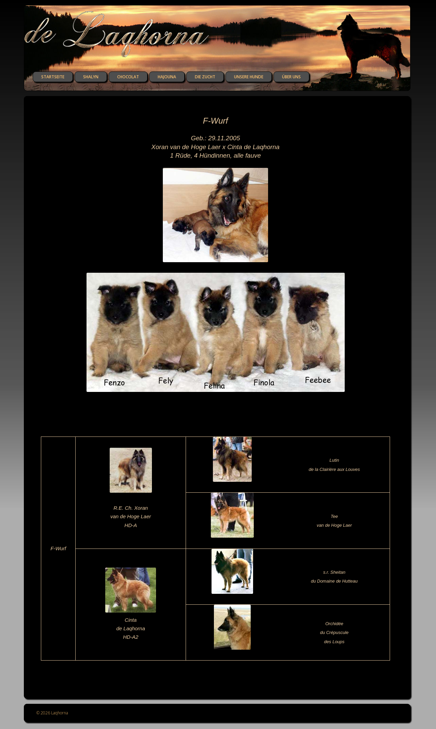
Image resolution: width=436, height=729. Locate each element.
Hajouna (167, 77)
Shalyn (90, 77)
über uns (291, 77)
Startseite (52, 77)
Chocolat (128, 77)
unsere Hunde (248, 77)
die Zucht (205, 77)
